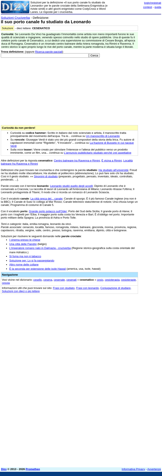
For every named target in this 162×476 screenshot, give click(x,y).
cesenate (59, 279)
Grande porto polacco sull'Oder (48, 211)
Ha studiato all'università (113, 170)
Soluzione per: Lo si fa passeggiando (31, 260)
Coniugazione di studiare (115, 288)
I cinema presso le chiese (24, 239)
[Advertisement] (129, 323)
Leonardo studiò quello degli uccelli (71, 185)
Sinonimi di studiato (46, 176)
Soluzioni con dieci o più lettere (21, 291)
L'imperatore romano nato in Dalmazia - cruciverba (40, 248)
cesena (47, 279)
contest (147, 7)
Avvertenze (154, 469)
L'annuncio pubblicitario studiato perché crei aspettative (97, 152)
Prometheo (33, 469)
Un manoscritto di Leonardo (103, 136)
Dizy (4, 469)
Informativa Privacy (133, 469)
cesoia (6, 283)
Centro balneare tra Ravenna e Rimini (77, 160)
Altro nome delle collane (24, 264)
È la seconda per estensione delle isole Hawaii (37, 268)
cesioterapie (128, 279)
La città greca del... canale (46, 198)
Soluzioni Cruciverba (15, 17)
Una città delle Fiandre (23, 244)
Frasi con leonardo (87, 288)
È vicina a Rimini (111, 160)
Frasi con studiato (64, 288)
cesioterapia (112, 279)
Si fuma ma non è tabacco (25, 256)
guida (157, 7)
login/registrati (152, 2)
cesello (37, 279)
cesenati (71, 279)
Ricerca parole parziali (48, 51)
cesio (100, 279)
